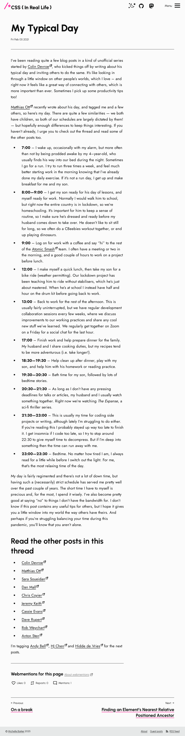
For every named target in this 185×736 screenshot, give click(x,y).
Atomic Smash (43, 249)
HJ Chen (57, 646)
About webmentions (78, 674)
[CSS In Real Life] (28, 6)
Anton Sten (30, 635)
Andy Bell (38, 646)
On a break (22, 709)
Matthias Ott (20, 107)
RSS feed (172, 731)
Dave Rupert (32, 619)
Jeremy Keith (32, 603)
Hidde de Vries (87, 646)
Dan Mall (29, 587)
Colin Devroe (38, 66)
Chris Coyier (32, 595)
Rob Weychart (33, 627)
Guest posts (156, 731)
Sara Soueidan (33, 579)
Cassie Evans (32, 611)
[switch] (132, 5)
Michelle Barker (16, 731)
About (144, 731)
